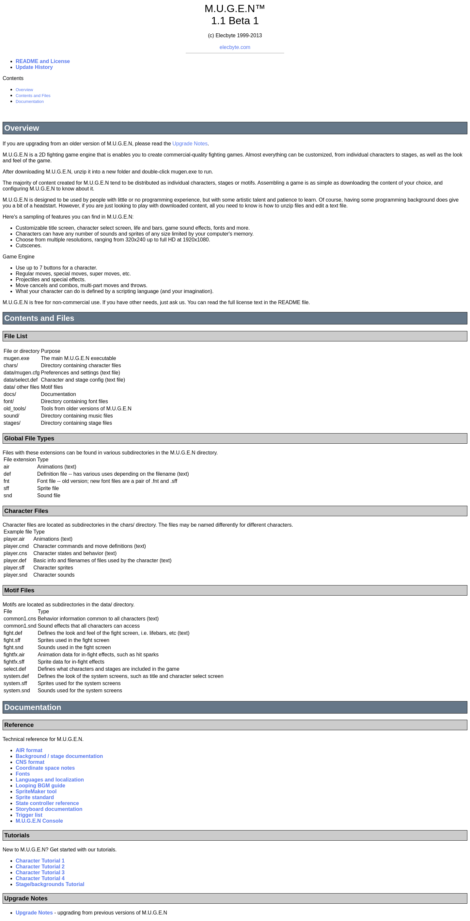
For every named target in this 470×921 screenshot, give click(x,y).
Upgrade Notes (190, 143)
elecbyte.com (235, 47)
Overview (24, 89)
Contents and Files (33, 95)
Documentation (30, 101)
